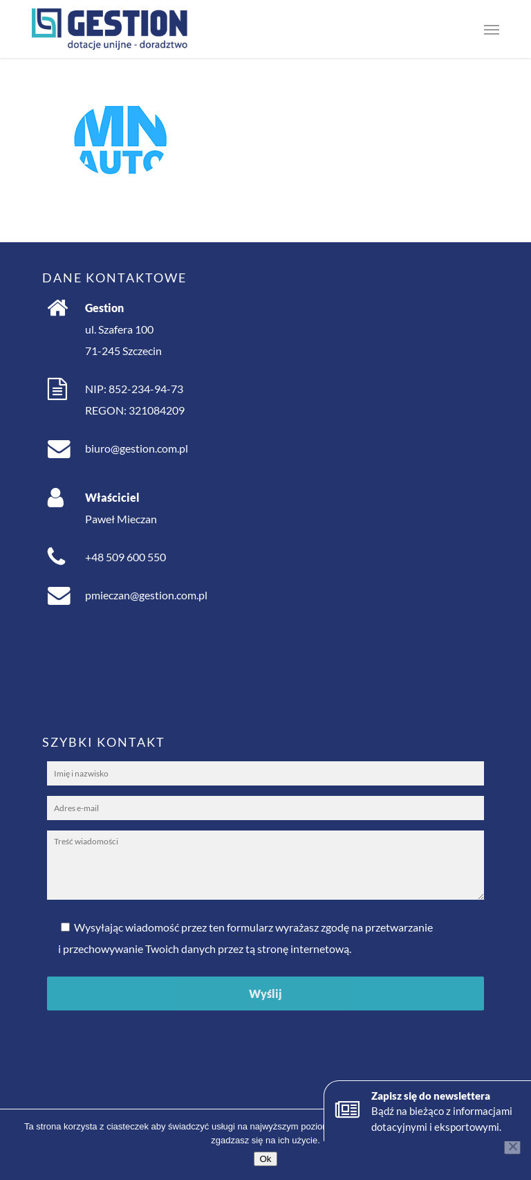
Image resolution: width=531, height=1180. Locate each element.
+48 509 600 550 (125, 556)
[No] (512, 1146)
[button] (491, 29)
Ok (265, 1159)
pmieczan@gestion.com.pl (146, 594)
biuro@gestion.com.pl (136, 448)
